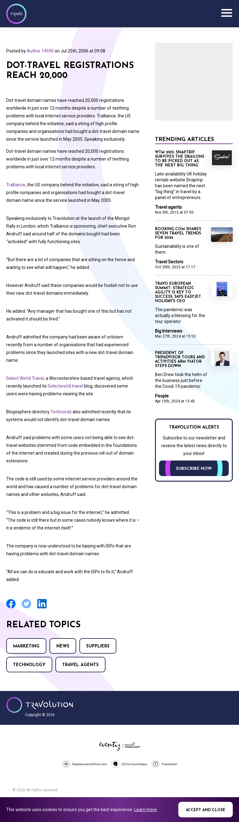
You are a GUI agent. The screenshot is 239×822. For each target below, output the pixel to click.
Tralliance (15, 184)
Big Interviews (168, 331)
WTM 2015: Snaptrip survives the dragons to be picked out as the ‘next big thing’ (179, 159)
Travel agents (80, 665)
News (62, 646)
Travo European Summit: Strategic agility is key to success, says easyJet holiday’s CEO (178, 292)
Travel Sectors (169, 262)
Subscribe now (194, 469)
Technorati (61, 411)
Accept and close (205, 810)
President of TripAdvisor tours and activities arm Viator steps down (180, 359)
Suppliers (98, 646)
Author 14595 (40, 50)
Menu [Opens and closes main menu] (226, 13)
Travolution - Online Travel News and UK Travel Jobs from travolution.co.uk (39, 705)
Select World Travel (25, 378)
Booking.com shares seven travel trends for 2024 (178, 233)
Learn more (145, 809)
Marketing (26, 646)
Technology (29, 665)
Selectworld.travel (65, 386)
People (162, 396)
